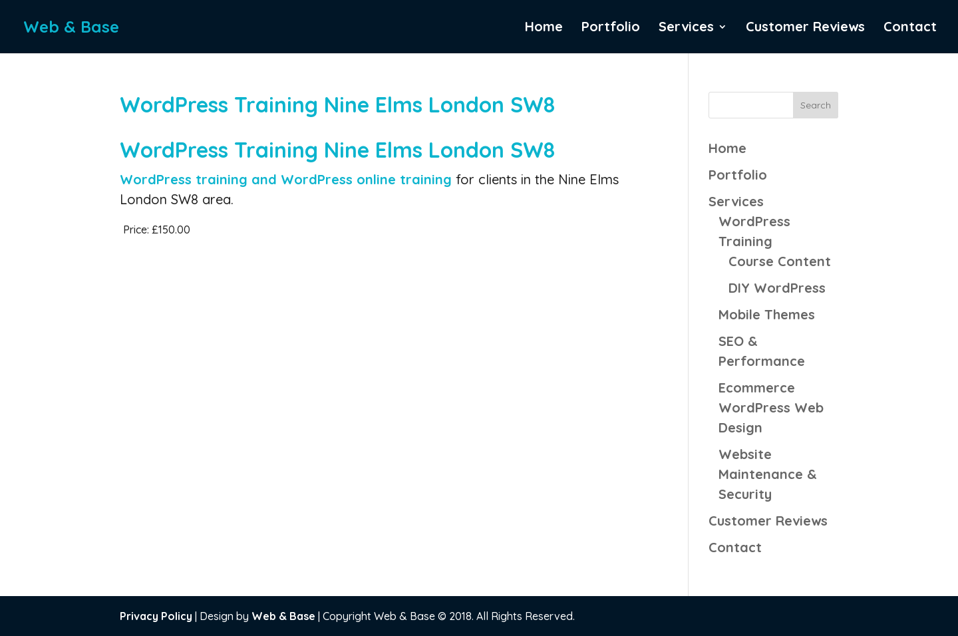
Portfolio (610, 28)
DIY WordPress (777, 287)
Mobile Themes (766, 314)
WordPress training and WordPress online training (288, 179)
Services (686, 28)
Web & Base (283, 616)
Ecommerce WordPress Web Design (771, 407)
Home (544, 28)
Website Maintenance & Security (767, 474)
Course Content (779, 261)
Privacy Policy (156, 616)
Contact (910, 28)
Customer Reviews (805, 28)
